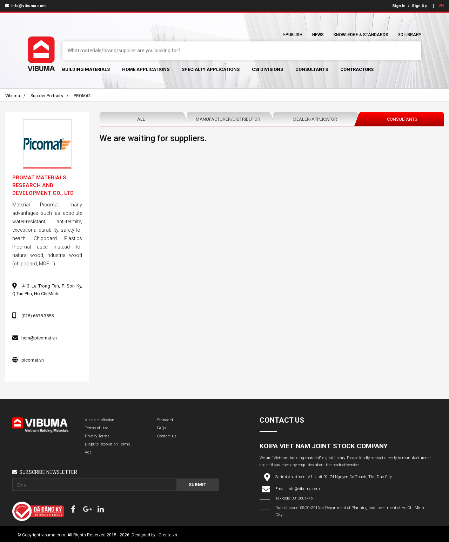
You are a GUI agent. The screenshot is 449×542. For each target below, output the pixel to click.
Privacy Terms (97, 436)
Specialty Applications (211, 69)
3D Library (409, 34)
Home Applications (145, 69)
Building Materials (86, 69)
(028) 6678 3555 (37, 315)
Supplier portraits (47, 95)
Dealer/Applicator (315, 119)
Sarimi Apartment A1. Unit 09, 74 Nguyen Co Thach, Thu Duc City (333, 477)
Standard (165, 420)
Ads (88, 452)
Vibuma (12, 95)
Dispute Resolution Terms (107, 444)
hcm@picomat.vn (39, 338)
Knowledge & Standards (361, 34)
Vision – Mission (99, 420)
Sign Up (419, 6)
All (141, 119)
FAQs (161, 428)
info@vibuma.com (25, 6)
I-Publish (292, 34)
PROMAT (82, 95)
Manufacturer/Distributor (228, 119)
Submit (197, 484)
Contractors (357, 69)
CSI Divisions (267, 69)
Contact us (166, 436)
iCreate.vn (167, 535)
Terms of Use (96, 428)
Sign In (399, 6)
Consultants (311, 69)
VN (441, 6)
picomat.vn (32, 360)
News (318, 34)
